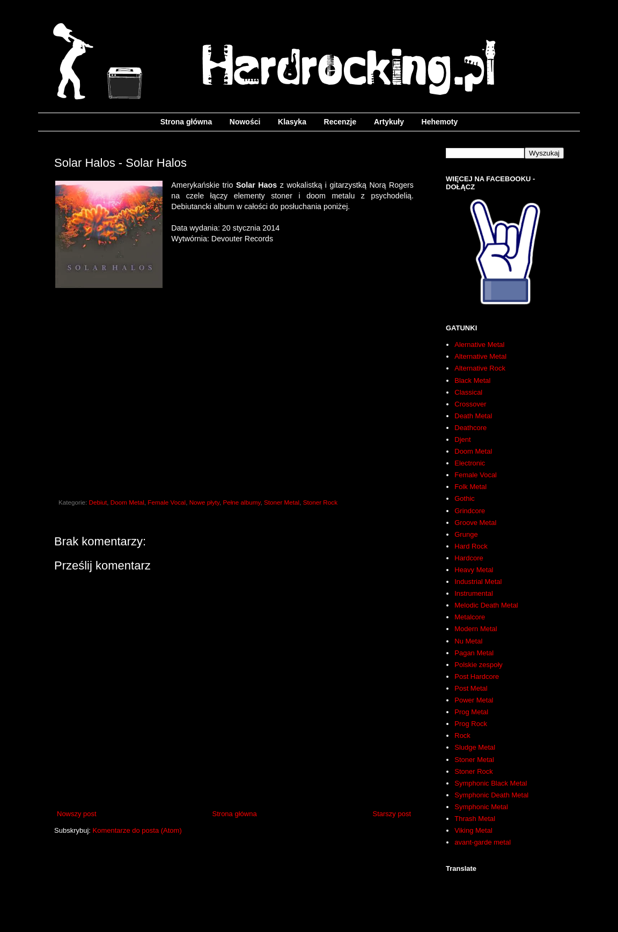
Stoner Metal (281, 502)
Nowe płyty (204, 502)
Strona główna (186, 121)
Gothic (464, 498)
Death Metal (473, 416)
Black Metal (472, 380)
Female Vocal (167, 502)
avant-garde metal (482, 842)
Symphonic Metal (481, 807)
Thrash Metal (474, 819)
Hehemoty (440, 121)
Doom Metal (127, 502)
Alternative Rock (479, 368)
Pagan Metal (474, 653)
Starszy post (391, 814)
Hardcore (468, 558)
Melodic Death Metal (486, 605)
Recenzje (340, 121)
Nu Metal (468, 641)
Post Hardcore (476, 676)
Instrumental (473, 593)
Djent (462, 439)
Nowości (245, 121)
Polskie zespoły (478, 665)
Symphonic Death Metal (491, 795)
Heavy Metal (473, 570)
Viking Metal (473, 830)
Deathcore (470, 428)
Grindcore (469, 511)
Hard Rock (470, 546)
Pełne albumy (241, 502)
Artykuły (389, 121)
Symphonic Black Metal (490, 783)
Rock (462, 735)
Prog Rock (470, 724)
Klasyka (292, 121)
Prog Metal (471, 712)
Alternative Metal (480, 356)
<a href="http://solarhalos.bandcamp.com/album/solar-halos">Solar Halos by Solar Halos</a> (234, 390)
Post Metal (470, 688)
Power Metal (473, 700)
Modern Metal (475, 629)
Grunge (465, 534)
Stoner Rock (320, 502)
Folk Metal (470, 487)
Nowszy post (77, 814)
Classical (468, 392)
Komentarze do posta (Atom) (137, 830)
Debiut (98, 502)
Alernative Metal (479, 345)
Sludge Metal (474, 747)
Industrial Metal (478, 582)
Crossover (470, 404)
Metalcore (469, 617)
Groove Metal (475, 523)
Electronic (469, 463)
